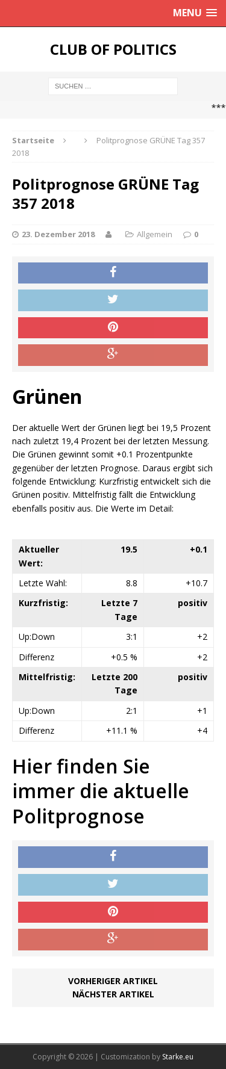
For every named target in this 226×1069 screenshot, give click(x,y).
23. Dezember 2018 (58, 234)
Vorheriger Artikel (113, 981)
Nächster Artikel (113, 994)
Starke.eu (177, 1057)
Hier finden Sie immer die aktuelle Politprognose (100, 791)
